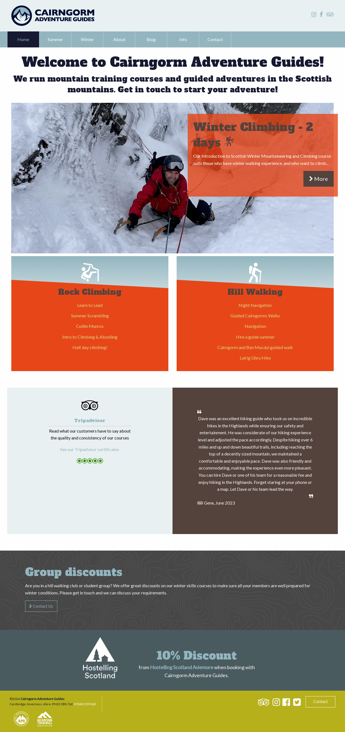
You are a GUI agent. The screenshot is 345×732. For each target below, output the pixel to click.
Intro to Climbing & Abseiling (89, 336)
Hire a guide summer (255, 336)
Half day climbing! (89, 347)
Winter (87, 39)
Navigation (255, 326)
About (119, 39)
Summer (55, 39)
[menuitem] (23, 39)
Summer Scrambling (90, 315)
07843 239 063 (85, 704)
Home (23, 39)
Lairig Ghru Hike (255, 357)
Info (183, 39)
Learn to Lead (90, 305)
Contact (215, 39)
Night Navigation (255, 305)
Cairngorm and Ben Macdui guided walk (255, 347)
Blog (151, 39)
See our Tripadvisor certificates (89, 449)
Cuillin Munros (90, 326)
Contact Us (41, 606)
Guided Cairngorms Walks (255, 315)
